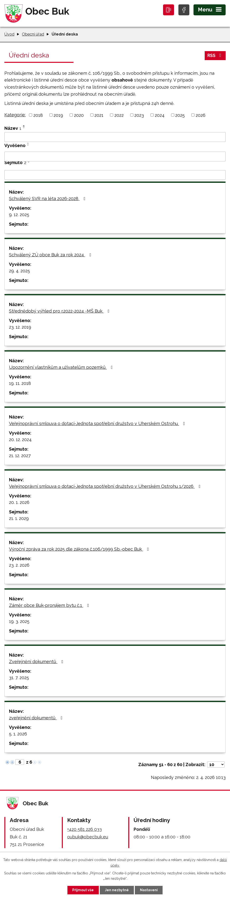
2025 (180, 115)
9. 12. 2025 (19, 214)
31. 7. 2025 (19, 677)
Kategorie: (15, 114)
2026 (200, 115)
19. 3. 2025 (19, 621)
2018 (38, 115)
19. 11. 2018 (20, 383)
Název (12, 128)
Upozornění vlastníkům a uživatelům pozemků (62, 367)
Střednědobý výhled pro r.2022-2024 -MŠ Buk (60, 311)
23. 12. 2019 (20, 327)
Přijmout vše (83, 890)
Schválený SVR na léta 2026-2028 (48, 198)
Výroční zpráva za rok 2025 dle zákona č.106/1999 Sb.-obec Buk (80, 549)
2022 (119, 115)
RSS (215, 55)
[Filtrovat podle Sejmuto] (115, 175)
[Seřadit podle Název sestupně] (24, 128)
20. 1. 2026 (19, 502)
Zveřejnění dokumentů (37, 661)
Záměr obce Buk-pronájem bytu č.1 (50, 605)
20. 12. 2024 (20, 439)
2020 (79, 115)
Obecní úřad (33, 34)
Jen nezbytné (117, 890)
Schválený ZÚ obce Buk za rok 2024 (51, 254)
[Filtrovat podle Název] (115, 137)
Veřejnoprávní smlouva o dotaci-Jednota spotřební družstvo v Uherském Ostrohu (98, 423)
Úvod (9, 34)
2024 (160, 115)
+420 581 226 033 (84, 829)
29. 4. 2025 (19, 270)
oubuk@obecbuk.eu (87, 836)
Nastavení (149, 890)
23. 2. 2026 (19, 565)
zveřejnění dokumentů (36, 717)
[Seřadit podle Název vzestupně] (24, 126)
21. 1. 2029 (19, 518)
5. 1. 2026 (18, 733)
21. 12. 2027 (20, 455)
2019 (58, 115)
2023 (139, 115)
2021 (98, 115)
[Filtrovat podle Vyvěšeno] (115, 156)
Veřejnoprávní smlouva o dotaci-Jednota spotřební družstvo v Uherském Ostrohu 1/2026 (105, 486)
